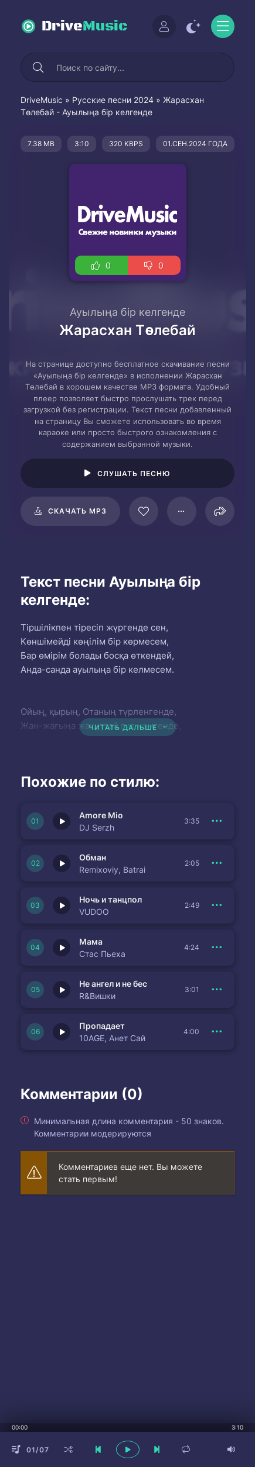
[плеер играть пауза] (128, 1449)
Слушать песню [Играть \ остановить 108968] (134, 473)
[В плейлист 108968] (181, 511)
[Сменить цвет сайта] (193, 26)
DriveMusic (42, 100)
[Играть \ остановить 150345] (61, 821)
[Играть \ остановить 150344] (61, 863)
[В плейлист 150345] (217, 821)
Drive (85, 26)
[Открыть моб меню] (222, 26)
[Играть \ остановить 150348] (61, 1032)
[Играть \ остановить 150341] (61, 989)
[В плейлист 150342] (217, 947)
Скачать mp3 (77, 511)
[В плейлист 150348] (217, 1032)
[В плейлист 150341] (217, 989)
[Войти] (164, 26)
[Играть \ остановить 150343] (61, 905)
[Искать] (38, 67)
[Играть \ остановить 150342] (61, 947)
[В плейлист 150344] (217, 863)
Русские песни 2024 (113, 100)
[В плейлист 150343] (217, 905)
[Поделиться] (219, 511)
